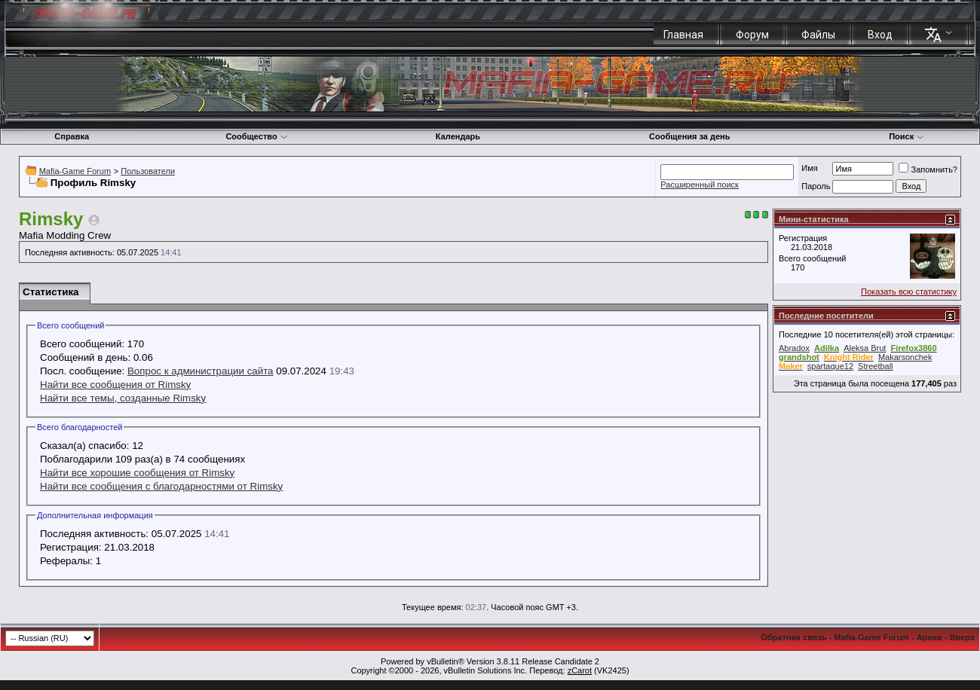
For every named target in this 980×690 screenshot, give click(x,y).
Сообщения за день (689, 136)
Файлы (818, 35)
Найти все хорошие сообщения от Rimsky (137, 472)
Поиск (906, 136)
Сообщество (256, 136)
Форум (752, 35)
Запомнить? (928, 169)
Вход (880, 35)
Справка (71, 136)
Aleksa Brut (865, 348)
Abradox (794, 348)
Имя (809, 167)
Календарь (458, 136)
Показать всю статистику (909, 291)
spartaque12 (830, 366)
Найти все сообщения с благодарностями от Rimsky (161, 486)
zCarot (580, 670)
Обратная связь (793, 637)
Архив (929, 637)
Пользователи (148, 171)
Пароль (815, 186)
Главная (683, 35)
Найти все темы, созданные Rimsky (123, 398)
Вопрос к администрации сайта (200, 371)
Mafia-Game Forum (75, 171)
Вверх (962, 637)
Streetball (875, 366)
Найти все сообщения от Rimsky (115, 384)
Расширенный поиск (699, 184)
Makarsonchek (905, 357)
